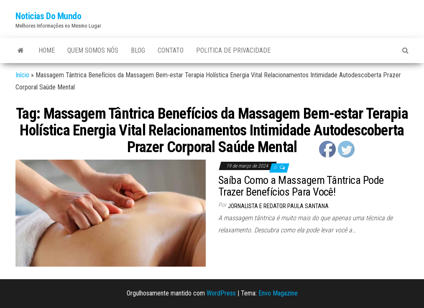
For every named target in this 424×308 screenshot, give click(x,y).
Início (22, 75)
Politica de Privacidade (233, 50)
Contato (171, 50)
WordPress (221, 293)
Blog (138, 50)
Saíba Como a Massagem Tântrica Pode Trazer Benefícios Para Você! (301, 186)
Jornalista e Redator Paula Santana (278, 206)
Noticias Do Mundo (48, 16)
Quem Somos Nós (92, 50)
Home (46, 50)
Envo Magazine (278, 293)
